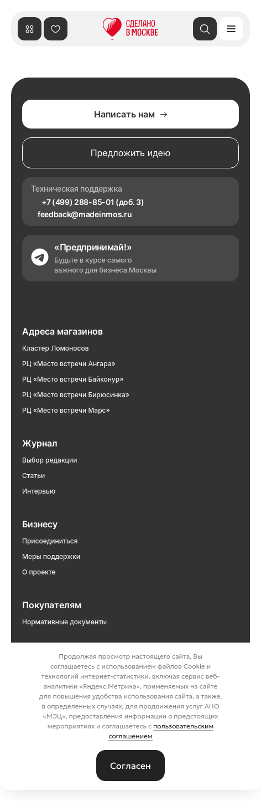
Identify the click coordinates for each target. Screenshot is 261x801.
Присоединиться (49, 541)
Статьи (33, 475)
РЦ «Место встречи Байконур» (72, 379)
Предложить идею (131, 152)
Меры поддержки (51, 556)
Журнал (40, 443)
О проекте (39, 572)
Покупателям (51, 604)
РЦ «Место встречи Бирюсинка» (75, 395)
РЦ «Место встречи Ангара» (69, 364)
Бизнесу (40, 524)
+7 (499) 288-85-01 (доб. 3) (92, 202)
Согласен (130, 765)
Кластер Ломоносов (55, 348)
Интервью (38, 491)
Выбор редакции (49, 460)
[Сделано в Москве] (130, 28)
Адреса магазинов (62, 331)
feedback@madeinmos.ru (85, 214)
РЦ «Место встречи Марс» (66, 410)
